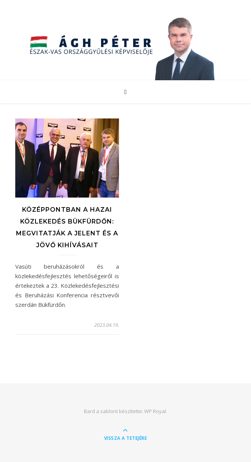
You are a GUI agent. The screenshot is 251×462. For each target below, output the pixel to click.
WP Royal (155, 411)
